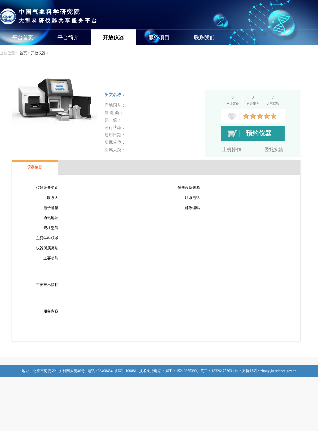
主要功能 (50, 258)
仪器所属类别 (47, 248)
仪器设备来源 (189, 188)
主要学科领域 (47, 238)
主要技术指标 (47, 285)
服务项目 (159, 37)
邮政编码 (192, 208)
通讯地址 (50, 218)
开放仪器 (113, 37)
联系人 (52, 198)
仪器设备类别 (47, 188)
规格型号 (50, 228)
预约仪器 (258, 133)
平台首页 (22, 37)
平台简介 (68, 37)
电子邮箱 (50, 208)
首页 (23, 53)
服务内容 (50, 311)
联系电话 (192, 198)
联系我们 (204, 37)
